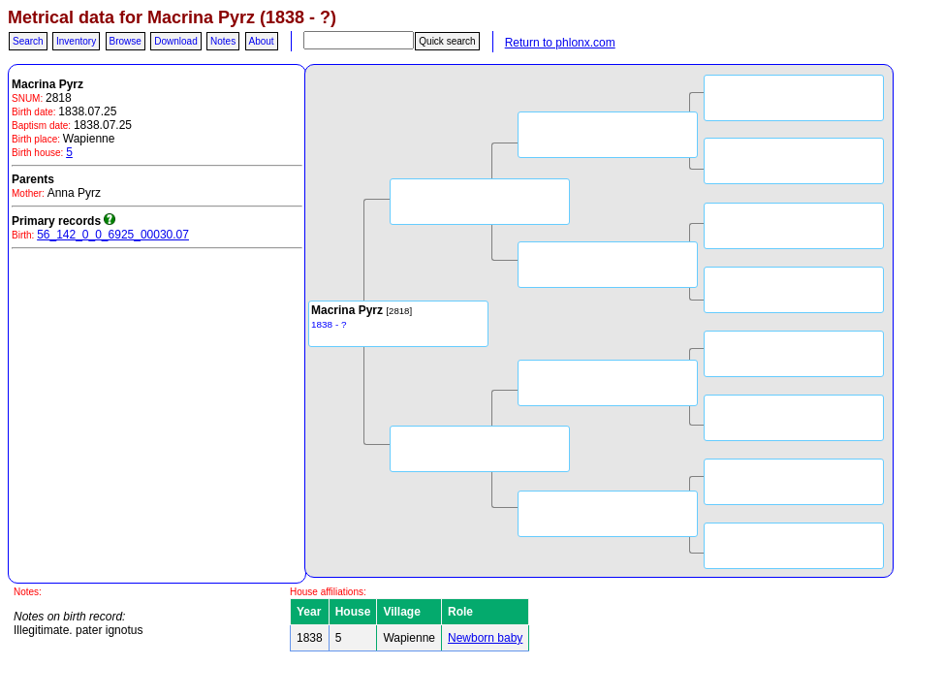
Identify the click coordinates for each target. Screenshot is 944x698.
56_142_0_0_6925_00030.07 (113, 234)
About (261, 41)
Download (175, 41)
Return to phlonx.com (560, 42)
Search (28, 41)
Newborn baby (485, 638)
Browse (126, 41)
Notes (223, 41)
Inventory (76, 41)
